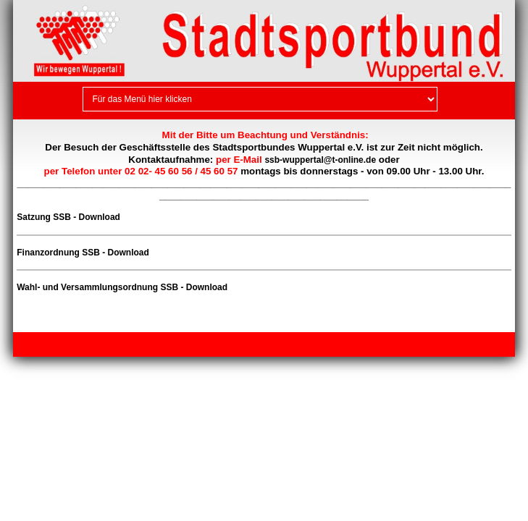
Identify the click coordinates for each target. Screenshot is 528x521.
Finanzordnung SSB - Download (83, 252)
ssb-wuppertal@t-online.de (320, 160)
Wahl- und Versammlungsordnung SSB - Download (122, 287)
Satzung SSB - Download (68, 217)
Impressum (48, 344)
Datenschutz (104, 344)
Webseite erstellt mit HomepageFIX (423, 344)
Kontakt (154, 344)
